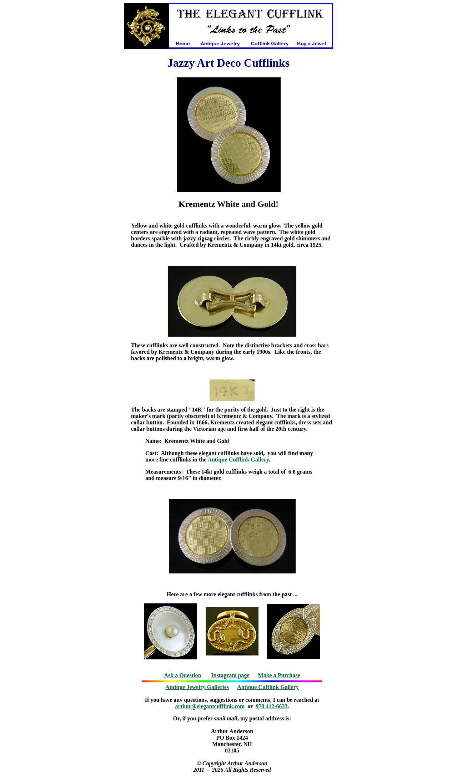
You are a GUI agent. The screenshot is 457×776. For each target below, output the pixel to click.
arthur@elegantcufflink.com (210, 706)
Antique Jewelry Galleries (197, 687)
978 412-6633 (271, 706)
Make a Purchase (279, 675)
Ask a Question (182, 675)
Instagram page (230, 675)
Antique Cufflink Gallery (238, 459)
